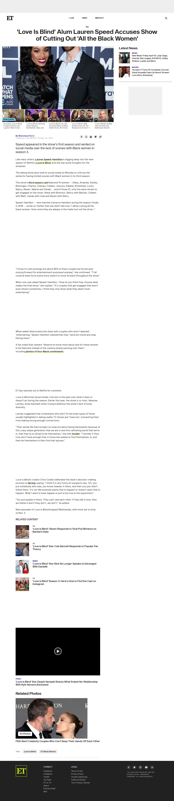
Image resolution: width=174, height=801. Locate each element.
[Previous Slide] (2, 116)
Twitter (46, 777)
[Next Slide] (114, 116)
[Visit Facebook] (129, 767)
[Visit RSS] (152, 767)
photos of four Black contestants (44, 351)
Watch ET (99, 18)
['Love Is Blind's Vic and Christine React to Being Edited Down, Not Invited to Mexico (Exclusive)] (58, 119)
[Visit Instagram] (140, 767)
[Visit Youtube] (146, 767)
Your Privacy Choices (80, 782)
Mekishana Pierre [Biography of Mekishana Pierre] (26, 136)
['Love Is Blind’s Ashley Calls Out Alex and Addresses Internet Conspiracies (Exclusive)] (104, 119)
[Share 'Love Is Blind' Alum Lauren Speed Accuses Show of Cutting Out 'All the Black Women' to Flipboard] (96, 137)
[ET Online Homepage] (10, 18)
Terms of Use (77, 771)
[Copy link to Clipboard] (100, 137)
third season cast (38, 182)
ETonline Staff (49, 788)
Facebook (47, 771)
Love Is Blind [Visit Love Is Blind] (30, 752)
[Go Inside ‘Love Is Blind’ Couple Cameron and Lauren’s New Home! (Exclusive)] (13, 119)
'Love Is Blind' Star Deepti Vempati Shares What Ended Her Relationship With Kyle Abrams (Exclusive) (57, 683)
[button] (58, 651)
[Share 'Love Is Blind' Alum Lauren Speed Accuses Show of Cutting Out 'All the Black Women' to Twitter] (86, 137)
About (46, 785)
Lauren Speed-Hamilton (49, 159)
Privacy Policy (77, 774)
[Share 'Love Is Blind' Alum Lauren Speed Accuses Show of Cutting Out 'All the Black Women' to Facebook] (81, 137)
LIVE (72, 18)
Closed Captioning (79, 777)
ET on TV (47, 782)
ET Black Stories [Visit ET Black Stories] (48, 752)
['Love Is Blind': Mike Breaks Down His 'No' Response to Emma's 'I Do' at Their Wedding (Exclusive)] (81, 119)
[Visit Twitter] (134, 767)
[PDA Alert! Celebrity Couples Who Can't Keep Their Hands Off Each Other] (58, 718)
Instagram (47, 774)
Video (84, 18)
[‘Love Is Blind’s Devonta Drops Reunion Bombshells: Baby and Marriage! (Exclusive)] (36, 119)
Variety (32, 483)
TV (87, 27)
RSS (45, 791)
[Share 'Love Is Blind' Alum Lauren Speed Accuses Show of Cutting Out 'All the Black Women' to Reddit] (91, 137)
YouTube (47, 780)
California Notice (78, 780)
